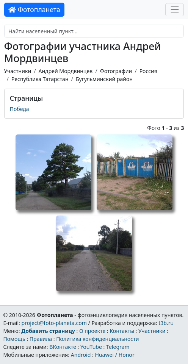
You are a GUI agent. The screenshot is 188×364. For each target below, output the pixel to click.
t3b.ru (166, 323)
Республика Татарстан (40, 79)
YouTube (91, 346)
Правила (41, 338)
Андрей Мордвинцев (65, 71)
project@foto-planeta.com (54, 323)
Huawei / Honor (114, 354)
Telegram (118, 346)
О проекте (92, 330)
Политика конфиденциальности (97, 338)
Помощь (14, 338)
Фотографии (116, 71)
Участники (17, 71)
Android (81, 354)
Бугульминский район (104, 79)
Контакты (122, 330)
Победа (19, 108)
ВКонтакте (62, 346)
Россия (148, 71)
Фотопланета (34, 9)
